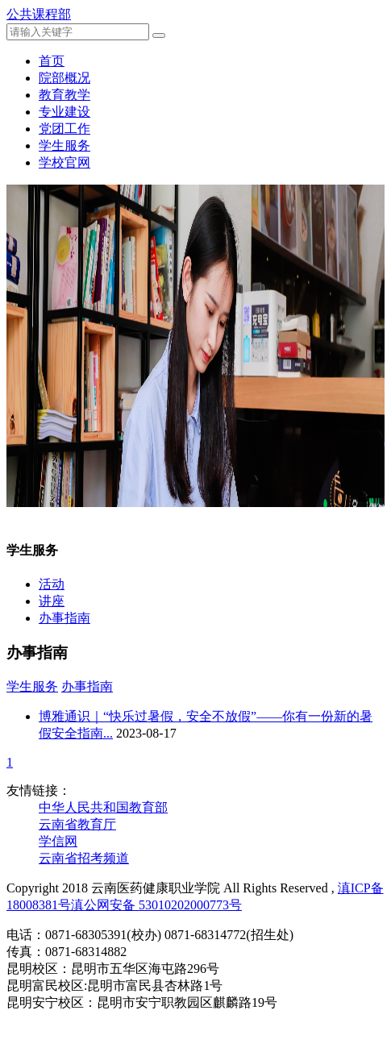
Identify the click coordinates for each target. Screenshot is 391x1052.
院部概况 (64, 78)
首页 (51, 61)
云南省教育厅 (77, 824)
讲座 (51, 601)
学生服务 (64, 145)
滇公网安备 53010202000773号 (156, 905)
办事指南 (64, 618)
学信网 (58, 841)
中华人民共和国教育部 (103, 807)
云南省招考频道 (84, 858)
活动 (51, 584)
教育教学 (64, 95)
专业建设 (64, 112)
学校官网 (64, 162)
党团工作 (64, 128)
